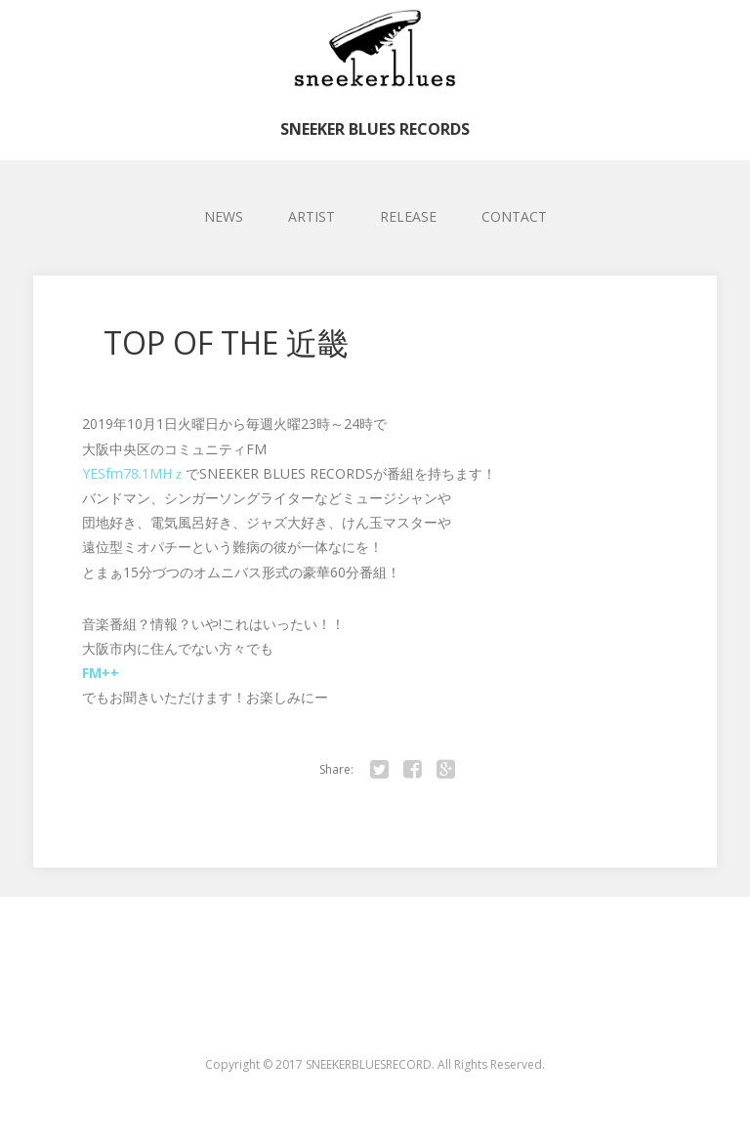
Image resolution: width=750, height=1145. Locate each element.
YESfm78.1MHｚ (134, 473)
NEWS (223, 216)
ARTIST (311, 216)
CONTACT (514, 216)
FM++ (100, 672)
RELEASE (408, 216)
